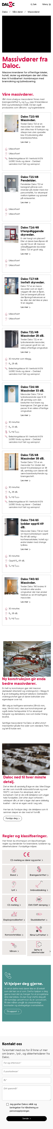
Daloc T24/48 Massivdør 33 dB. (32, 388)
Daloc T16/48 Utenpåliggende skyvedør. (32, 231)
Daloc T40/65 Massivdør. (30, 580)
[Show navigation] (46, 4)
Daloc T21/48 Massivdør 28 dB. (32, 334)
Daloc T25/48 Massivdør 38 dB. (32, 456)
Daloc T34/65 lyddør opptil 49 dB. (32, 523)
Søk (33, 4)
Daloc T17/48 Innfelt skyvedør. (33, 280)
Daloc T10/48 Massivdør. (30, 118)
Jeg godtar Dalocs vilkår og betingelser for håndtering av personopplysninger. (22, 1107)
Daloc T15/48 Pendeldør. (29, 178)
